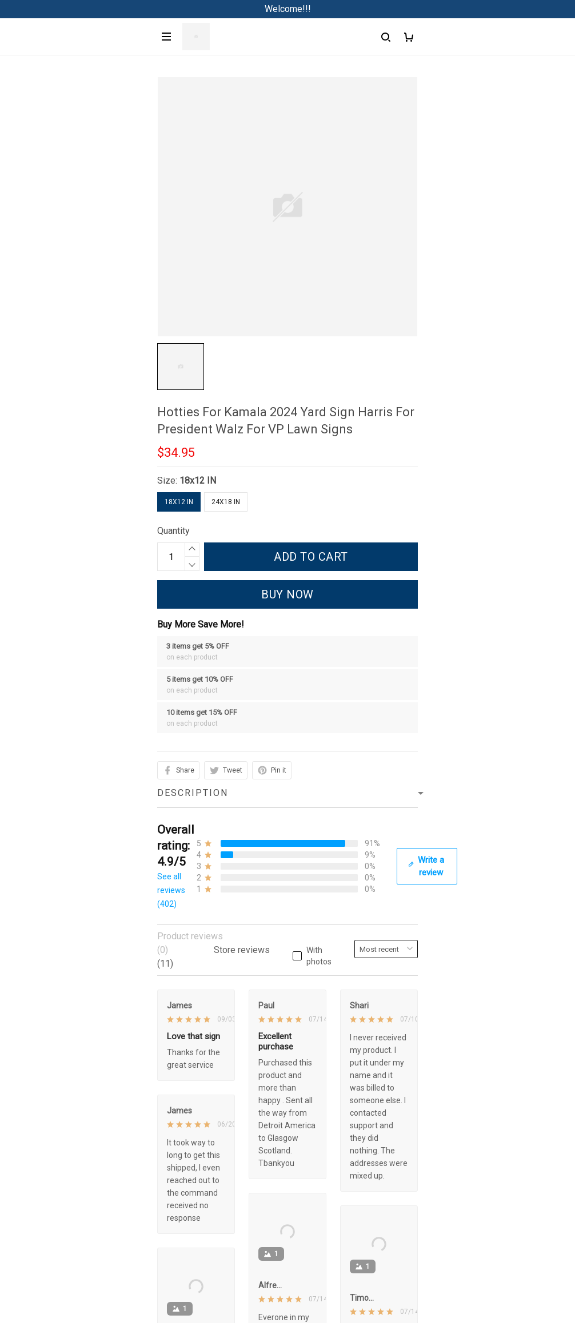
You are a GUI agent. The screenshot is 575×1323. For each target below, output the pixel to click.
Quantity (173, 530)
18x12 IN (197, 480)
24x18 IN (225, 502)
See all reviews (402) (171, 890)
